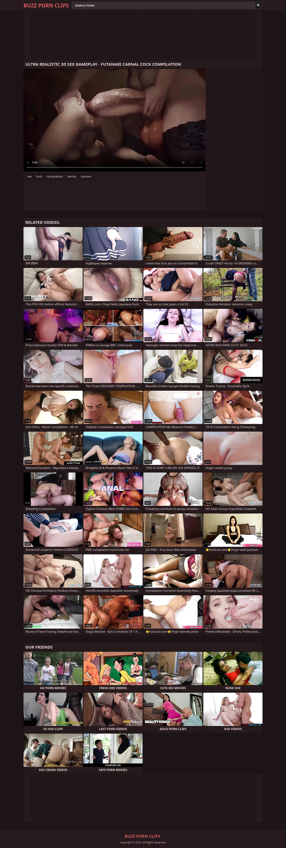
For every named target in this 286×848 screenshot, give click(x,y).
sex (29, 176)
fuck (39, 176)
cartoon (86, 176)
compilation (54, 176)
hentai (71, 176)
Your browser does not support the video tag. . (114, 120)
